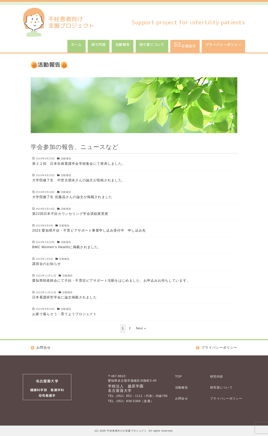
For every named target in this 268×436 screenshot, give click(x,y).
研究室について (152, 44)
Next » (141, 328)
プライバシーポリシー (223, 44)
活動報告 (122, 44)
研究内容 (98, 44)
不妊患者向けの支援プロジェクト (127, 430)
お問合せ (181, 398)
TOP (178, 376)
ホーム (76, 44)
